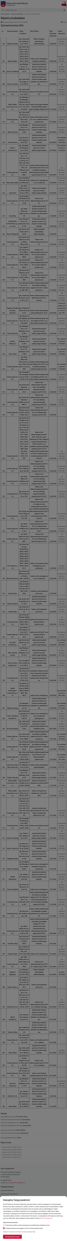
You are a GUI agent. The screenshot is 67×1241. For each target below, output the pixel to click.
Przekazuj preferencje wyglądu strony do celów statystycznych (23, 1228)
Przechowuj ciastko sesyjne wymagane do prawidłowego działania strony (26, 1225)
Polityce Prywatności (46, 1218)
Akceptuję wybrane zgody (12, 1237)
